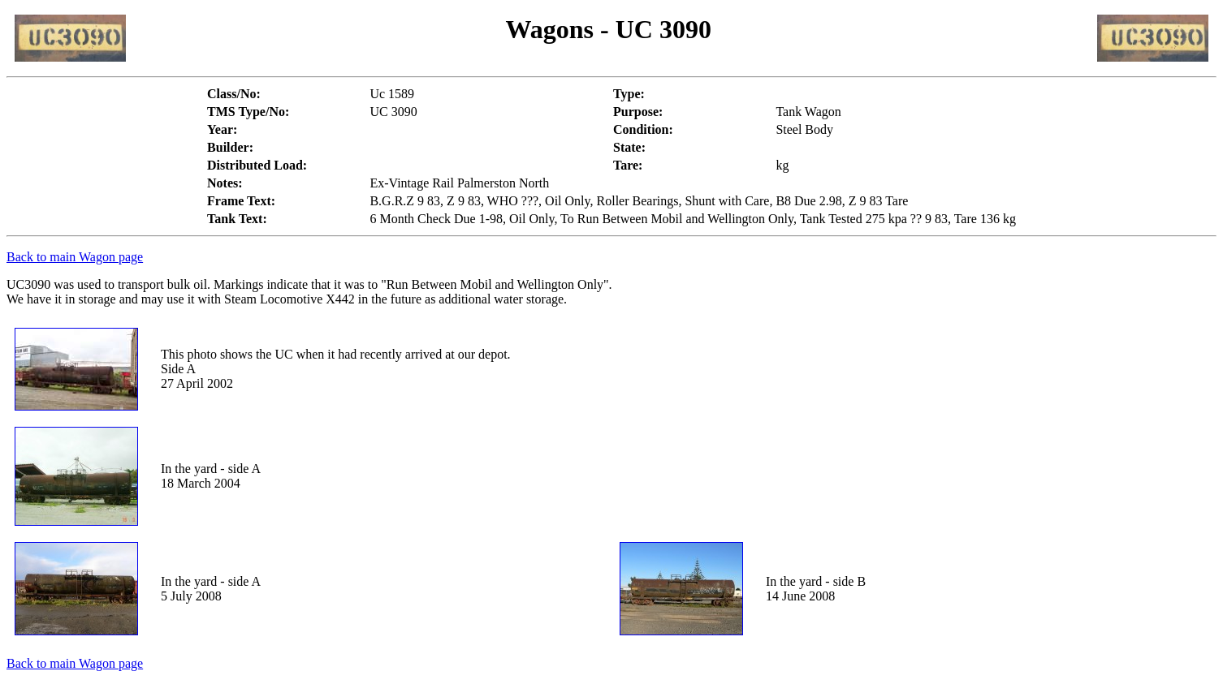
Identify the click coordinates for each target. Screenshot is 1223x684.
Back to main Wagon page (74, 257)
